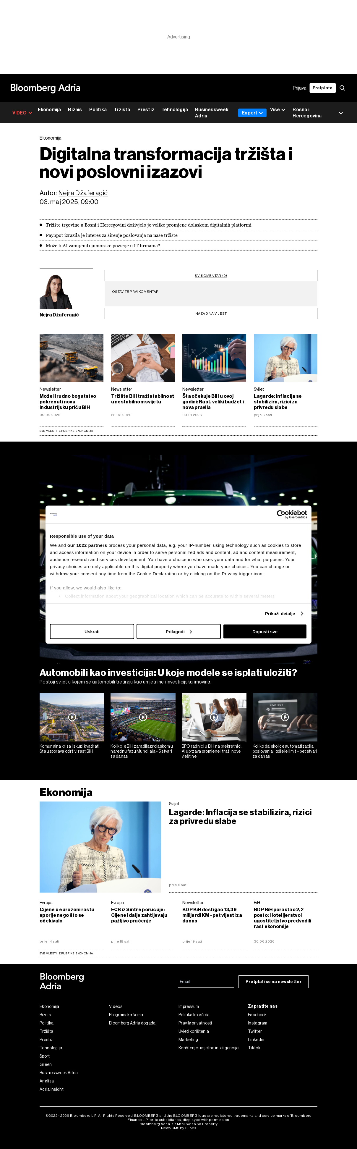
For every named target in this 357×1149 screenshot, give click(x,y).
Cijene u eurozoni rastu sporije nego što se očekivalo (67, 912)
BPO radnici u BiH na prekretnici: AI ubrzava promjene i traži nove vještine (212, 748)
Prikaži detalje (280, 613)
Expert (252, 113)
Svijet (259, 386)
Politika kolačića (194, 1011)
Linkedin (256, 1036)
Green (46, 1061)
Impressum (188, 1003)
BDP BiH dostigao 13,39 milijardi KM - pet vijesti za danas (212, 912)
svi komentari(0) (211, 274)
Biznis (75, 109)
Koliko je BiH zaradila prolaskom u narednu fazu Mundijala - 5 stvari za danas (142, 748)
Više (277, 110)
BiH (257, 899)
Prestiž (145, 109)
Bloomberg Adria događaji (133, 1019)
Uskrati (92, 631)
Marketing (188, 1036)
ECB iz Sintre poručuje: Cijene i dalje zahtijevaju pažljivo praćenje (139, 912)
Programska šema (126, 1011)
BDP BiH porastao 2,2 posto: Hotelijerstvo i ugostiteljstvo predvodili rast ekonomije (282, 915)
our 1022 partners (87, 545)
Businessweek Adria (211, 113)
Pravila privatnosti (195, 1019)
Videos (115, 1003)
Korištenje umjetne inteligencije (208, 1044)
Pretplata (323, 88)
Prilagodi (179, 631)
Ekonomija (49, 109)
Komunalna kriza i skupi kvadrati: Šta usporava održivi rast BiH (70, 745)
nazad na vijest (211, 310)
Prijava (299, 88)
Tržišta (122, 109)
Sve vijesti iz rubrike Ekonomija (66, 427)
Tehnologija (174, 109)
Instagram (257, 1019)
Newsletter (50, 386)
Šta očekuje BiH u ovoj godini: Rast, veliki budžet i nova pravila (213, 398)
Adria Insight (52, 1086)
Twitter (255, 1028)
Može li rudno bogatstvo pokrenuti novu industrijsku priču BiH (68, 398)
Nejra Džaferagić (83, 193)
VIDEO (22, 113)
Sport (45, 1053)
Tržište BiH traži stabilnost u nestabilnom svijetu (142, 395)
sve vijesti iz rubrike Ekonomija (66, 950)
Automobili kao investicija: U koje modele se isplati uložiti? (168, 669)
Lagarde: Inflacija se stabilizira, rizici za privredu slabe (278, 398)
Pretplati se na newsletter (273, 978)
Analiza (47, 1077)
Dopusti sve (265, 631)
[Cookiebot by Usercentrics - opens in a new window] (281, 514)
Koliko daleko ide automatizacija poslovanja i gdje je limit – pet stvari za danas (285, 748)
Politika (98, 109)
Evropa (46, 899)
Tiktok (254, 1044)
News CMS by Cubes (178, 1125)
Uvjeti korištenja (193, 1028)
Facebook (257, 1011)
